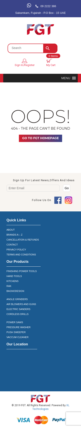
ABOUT (10, 229)
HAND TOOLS (14, 276)
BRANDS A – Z (14, 234)
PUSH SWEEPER (16, 332)
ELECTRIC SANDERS (18, 309)
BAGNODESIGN (15, 291)
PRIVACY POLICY (16, 249)
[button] (65, 78)
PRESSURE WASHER (18, 327)
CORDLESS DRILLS (17, 314)
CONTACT (12, 244)
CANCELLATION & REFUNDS (22, 239)
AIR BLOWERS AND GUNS (21, 304)
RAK (8, 286)
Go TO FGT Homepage (40, 138)
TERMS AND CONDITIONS (21, 254)
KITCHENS (12, 281)
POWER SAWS (14, 322)
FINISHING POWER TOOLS (21, 271)
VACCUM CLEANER (17, 337)
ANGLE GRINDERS (17, 299)
